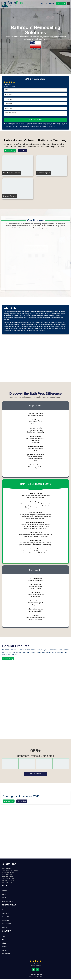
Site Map (39, 974)
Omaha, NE (5, 913)
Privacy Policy (54, 126)
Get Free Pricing (35, 120)
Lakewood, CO (6, 924)
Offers (4, 894)
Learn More (22, 151)
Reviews (4, 946)
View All (4, 927)
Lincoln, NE (5, 917)
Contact (4, 890)
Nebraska (5, 910)
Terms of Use (45, 126)
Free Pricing (61, 3)
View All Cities (22, 801)
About (4, 936)
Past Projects (6, 953)
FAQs (4, 897)
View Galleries (35, 774)
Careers (4, 950)
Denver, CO (5, 920)
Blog (3, 939)
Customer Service (7, 901)
